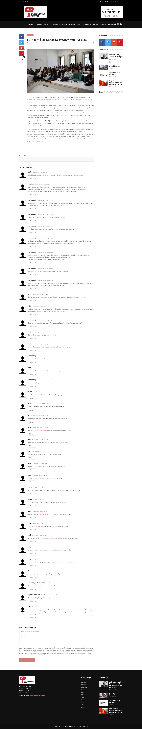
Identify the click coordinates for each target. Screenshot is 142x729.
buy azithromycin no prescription (49, 514)
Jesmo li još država (114, 66)
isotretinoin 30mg (52, 335)
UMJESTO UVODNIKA (112, 13)
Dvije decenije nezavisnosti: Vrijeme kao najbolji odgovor (115, 82)
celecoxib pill (67, 271)
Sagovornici (87, 24)
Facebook (102, 42)
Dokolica (111, 24)
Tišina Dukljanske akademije (114, 73)
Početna (30, 24)
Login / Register (115, 1)
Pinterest (119, 42)
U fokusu (103, 24)
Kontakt (32, 1)
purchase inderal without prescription (50, 538)
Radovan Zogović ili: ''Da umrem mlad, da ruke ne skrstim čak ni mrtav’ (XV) (115, 57)
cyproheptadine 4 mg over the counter (55, 562)
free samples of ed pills (54, 442)
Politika (39, 24)
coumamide (47, 478)
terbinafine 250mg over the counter (72, 175)
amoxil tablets (40, 526)
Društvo (47, 24)
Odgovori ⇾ (32, 178)
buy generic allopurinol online (57, 311)
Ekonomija (56, 24)
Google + (113, 42)
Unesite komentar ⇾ (27, 660)
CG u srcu (83, 690)
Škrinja (95, 24)
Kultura (64, 24)
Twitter (108, 42)
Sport (79, 24)
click (51, 347)
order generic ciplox (48, 574)
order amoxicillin (44, 430)
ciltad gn (42, 395)
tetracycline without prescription (49, 550)
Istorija (72, 24)
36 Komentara (40, 43)
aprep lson (46, 454)
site (48, 371)
